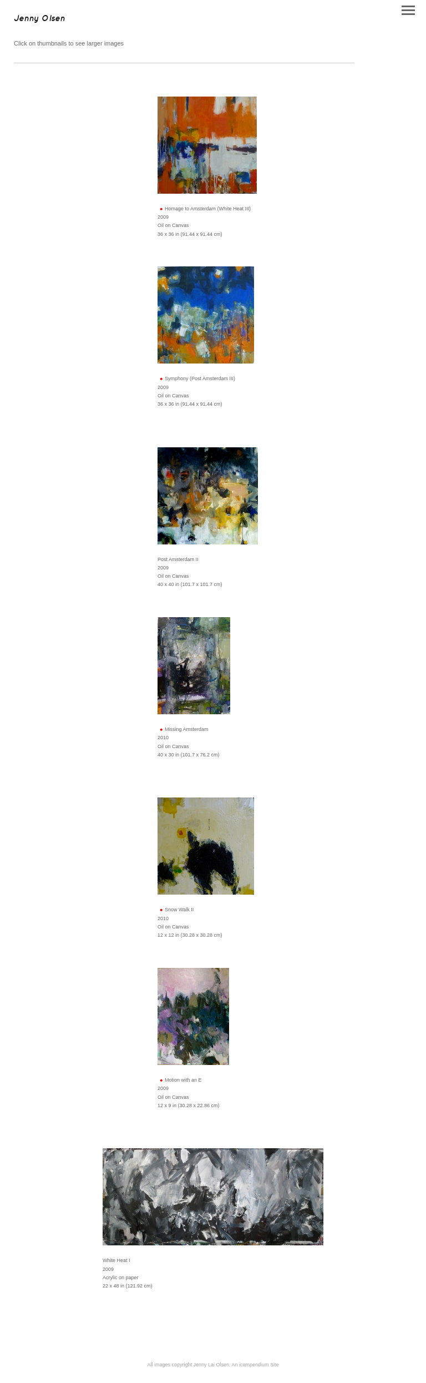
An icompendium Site (255, 1364)
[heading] (39, 19)
